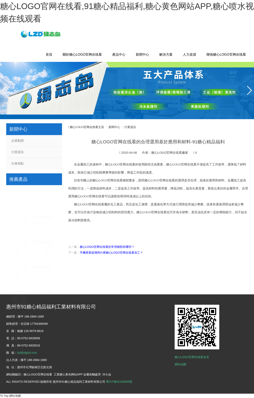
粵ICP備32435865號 (119, 381)
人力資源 (189, 54)
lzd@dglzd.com (27, 352)
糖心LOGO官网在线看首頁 (192, 357)
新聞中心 (142, 54)
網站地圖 (180, 364)
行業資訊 (17, 152)
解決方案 (166, 54)
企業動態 (17, 140)
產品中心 (118, 54)
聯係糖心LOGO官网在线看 (226, 54)
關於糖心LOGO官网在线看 (82, 54)
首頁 (49, 54)
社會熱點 (17, 163)
